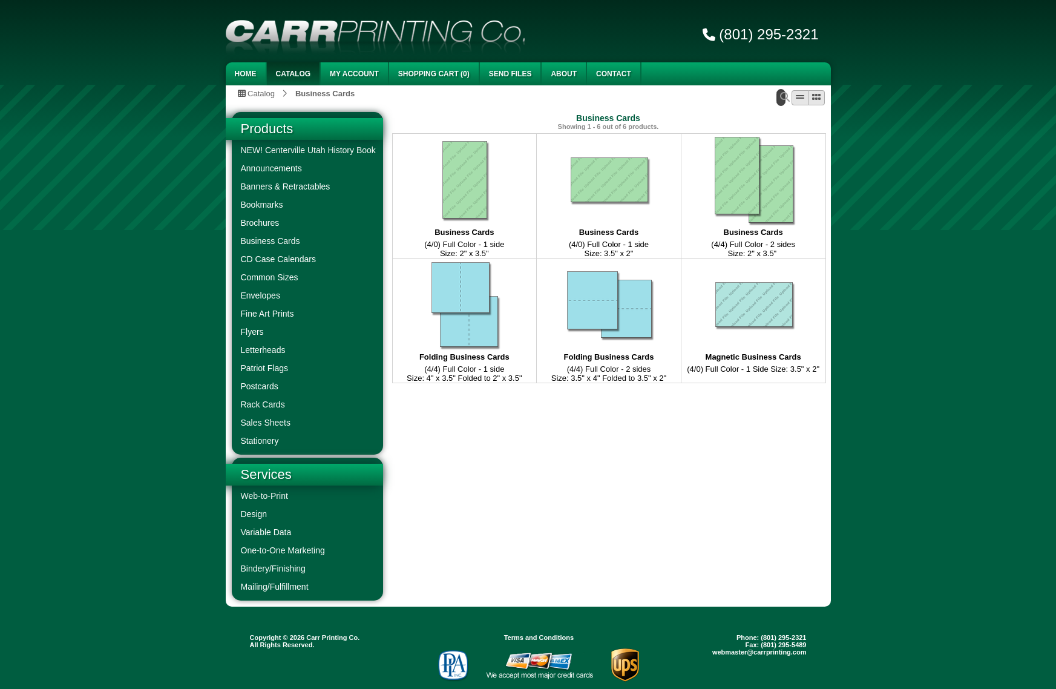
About (564, 74)
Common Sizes (269, 277)
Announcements (271, 168)
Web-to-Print (264, 496)
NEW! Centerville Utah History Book (308, 150)
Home (246, 74)
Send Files (510, 74)
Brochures (260, 223)
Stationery (260, 441)
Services (266, 474)
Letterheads (263, 350)
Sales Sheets (266, 422)
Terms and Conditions (539, 637)
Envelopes (260, 295)
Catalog (293, 74)
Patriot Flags (265, 368)
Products (267, 128)
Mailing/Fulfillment (275, 587)
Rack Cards (263, 404)
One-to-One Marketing (283, 550)
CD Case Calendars (278, 259)
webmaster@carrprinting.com (759, 652)
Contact (613, 74)
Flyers (252, 332)
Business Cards (325, 93)
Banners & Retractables (285, 186)
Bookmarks (262, 204)
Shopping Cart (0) (434, 74)
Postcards (259, 386)
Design (254, 514)
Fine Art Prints (267, 313)
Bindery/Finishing (273, 568)
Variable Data (266, 532)
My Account (354, 74)
